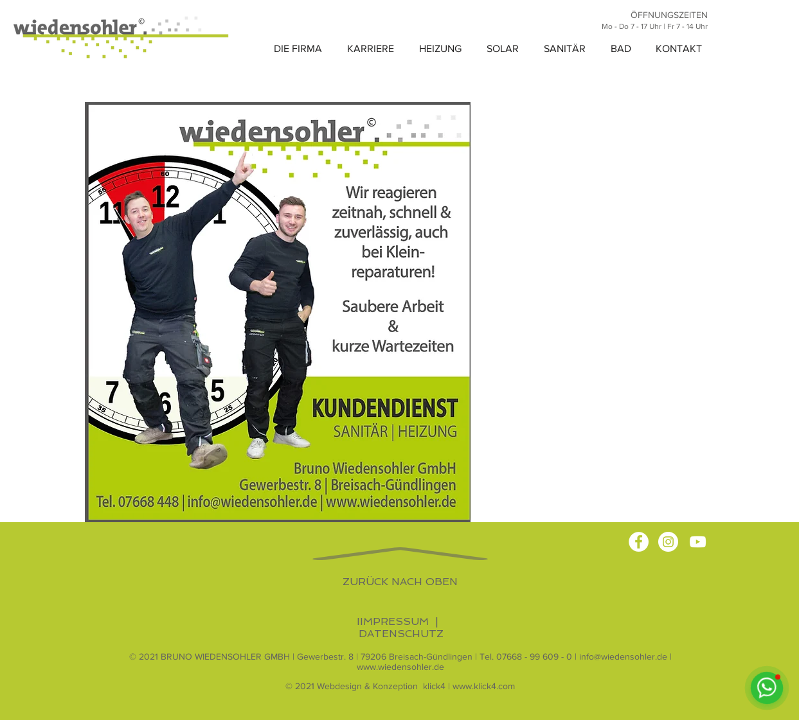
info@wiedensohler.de (623, 656)
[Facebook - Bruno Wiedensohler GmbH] (639, 542)
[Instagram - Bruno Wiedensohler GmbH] (668, 542)
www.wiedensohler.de (400, 667)
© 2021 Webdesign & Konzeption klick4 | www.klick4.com (400, 686)
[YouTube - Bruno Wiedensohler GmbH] (698, 542)
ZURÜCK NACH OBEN (400, 581)
